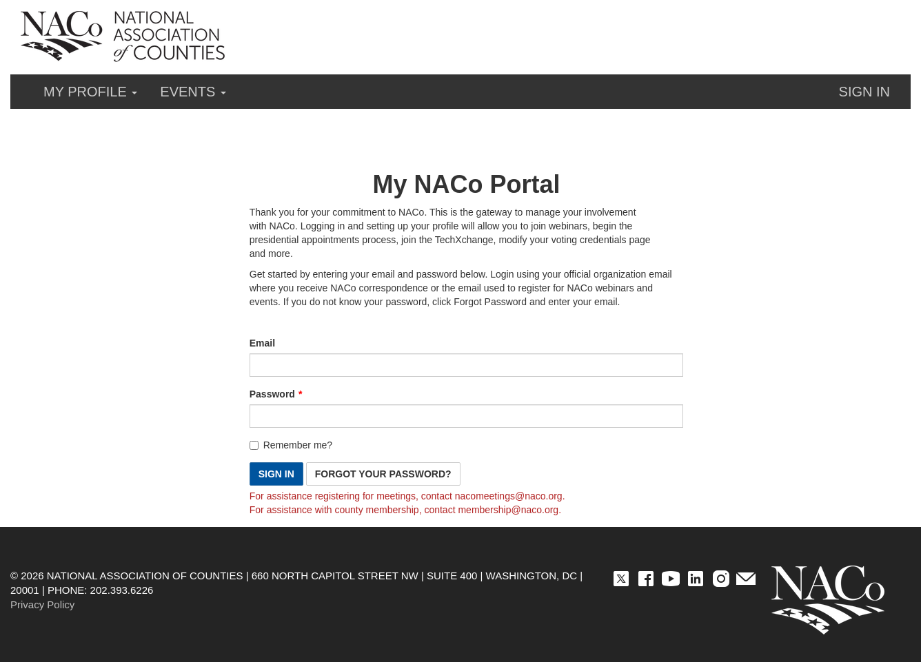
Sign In (276, 473)
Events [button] (193, 91)
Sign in (864, 91)
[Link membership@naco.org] (508, 509)
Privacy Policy (42, 604)
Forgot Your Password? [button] (383, 473)
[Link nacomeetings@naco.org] (509, 495)
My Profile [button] (90, 91)
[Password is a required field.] (467, 416)
